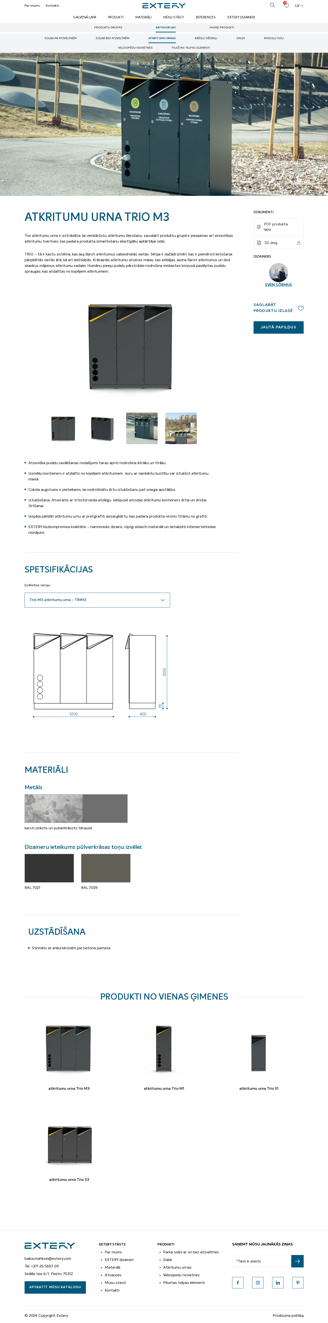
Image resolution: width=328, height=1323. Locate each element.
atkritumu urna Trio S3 (69, 1180)
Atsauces (113, 1275)
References (206, 17)
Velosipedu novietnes (181, 1275)
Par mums (32, 5)
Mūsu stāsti (173, 17)
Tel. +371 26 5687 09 (42, 1266)
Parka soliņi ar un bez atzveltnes (191, 1252)
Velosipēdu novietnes (135, 48)
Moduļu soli (274, 38)
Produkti (116, 17)
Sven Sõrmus (278, 285)
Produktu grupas (108, 27)
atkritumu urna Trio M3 (69, 1089)
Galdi (240, 38)
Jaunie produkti (221, 27)
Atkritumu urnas (162, 38)
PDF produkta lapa (276, 226)
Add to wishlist (301, 308)
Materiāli (143, 17)
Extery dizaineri (241, 17)
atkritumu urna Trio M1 (164, 1089)
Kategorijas (166, 27)
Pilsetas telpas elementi (184, 1283)
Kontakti (52, 5)
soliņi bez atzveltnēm (112, 38)
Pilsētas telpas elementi (191, 48)
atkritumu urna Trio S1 (258, 1089)
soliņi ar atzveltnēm (60, 38)
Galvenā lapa (84, 17)
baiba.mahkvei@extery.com (48, 1259)
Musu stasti (115, 1283)
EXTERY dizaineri (119, 1260)
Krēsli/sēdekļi (206, 38)
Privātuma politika (288, 1316)
